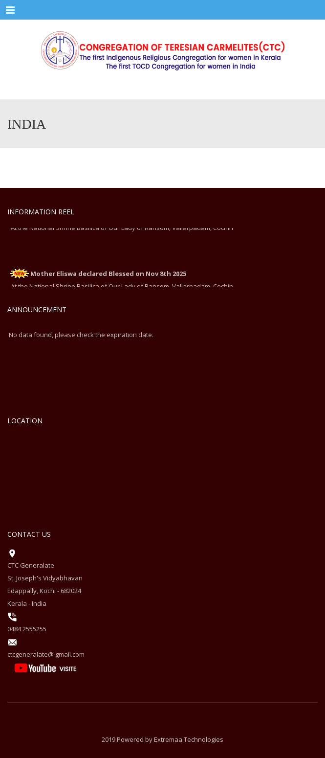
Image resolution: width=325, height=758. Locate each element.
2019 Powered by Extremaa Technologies (162, 739)
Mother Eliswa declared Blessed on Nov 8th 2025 (108, 274)
